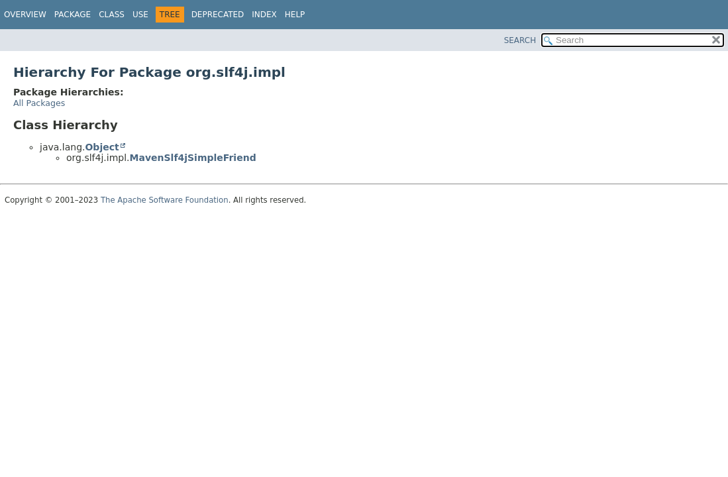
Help (295, 14)
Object (102, 147)
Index (264, 14)
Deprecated (217, 14)
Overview (25, 14)
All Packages (39, 103)
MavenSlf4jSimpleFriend (193, 157)
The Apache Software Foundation (165, 200)
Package (72, 14)
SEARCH (520, 40)
